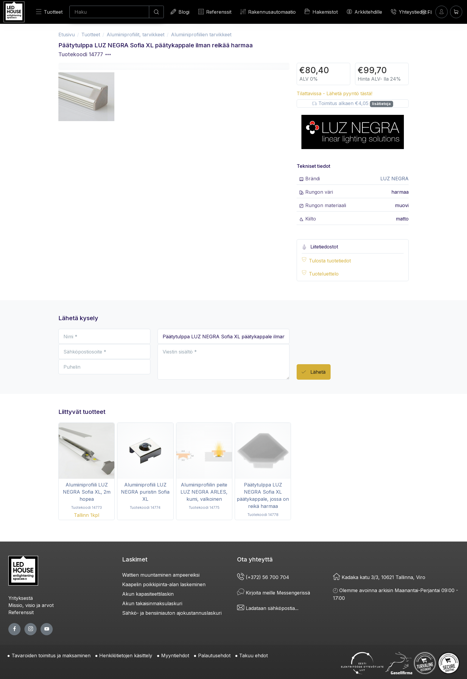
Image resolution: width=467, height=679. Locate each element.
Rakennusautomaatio (268, 12)
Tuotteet (49, 12)
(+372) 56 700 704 (263, 577)
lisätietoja (381, 103)
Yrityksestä (20, 598)
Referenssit (214, 12)
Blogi (180, 12)
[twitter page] (30, 629)
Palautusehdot (214, 655)
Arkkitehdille (364, 12)
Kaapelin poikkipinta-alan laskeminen (164, 584)
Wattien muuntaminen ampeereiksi (161, 575)
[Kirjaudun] (441, 12)
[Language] (426, 12)
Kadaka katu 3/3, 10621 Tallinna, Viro (379, 577)
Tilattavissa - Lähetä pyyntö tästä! (334, 93)
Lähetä (314, 372)
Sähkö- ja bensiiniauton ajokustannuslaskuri (172, 613)
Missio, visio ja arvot (31, 605)
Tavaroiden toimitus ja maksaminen (51, 655)
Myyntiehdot (175, 655)
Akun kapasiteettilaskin (148, 594)
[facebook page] (14, 629)
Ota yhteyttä (255, 559)
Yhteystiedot (408, 12)
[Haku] (109, 12)
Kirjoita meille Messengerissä (273, 593)
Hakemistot (321, 11)
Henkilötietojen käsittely (125, 655)
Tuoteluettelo (324, 274)
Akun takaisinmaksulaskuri (152, 603)
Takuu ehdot (253, 655)
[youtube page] (47, 629)
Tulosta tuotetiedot (330, 261)
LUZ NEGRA (394, 179)
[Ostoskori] (456, 12)
